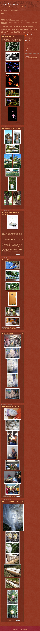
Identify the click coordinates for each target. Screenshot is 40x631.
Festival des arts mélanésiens (10, 406)
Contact (23, 6)
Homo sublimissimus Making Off (11, 260)
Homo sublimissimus (13, 328)
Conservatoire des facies (7, 255)
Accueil (3, 6)
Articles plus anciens (20, 623)
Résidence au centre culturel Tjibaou (12, 333)
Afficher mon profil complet (28, 38)
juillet (27, 46)
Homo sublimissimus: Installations (11, 128)
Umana (15, 6)
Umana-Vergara (28, 35)
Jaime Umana (5, 9)
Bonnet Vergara (9, 6)
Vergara (19, 6)
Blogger (26, 629)
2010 (26, 48)
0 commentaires (13, 327)
